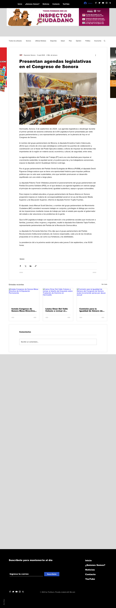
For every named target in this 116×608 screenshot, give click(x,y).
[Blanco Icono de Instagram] (106, 3)
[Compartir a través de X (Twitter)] (25, 266)
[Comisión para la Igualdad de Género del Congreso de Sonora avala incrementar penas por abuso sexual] (92, 296)
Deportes (53, 41)
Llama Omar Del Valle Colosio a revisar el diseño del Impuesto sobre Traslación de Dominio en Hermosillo (57, 310)
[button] (105, 41)
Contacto (90, 574)
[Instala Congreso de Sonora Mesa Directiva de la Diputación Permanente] (24, 296)
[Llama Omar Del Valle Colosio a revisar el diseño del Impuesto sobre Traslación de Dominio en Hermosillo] (58, 296)
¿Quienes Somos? (95, 565)
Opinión (78, 41)
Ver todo (104, 284)
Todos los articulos (15, 41)
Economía (97, 41)
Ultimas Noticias (40, 41)
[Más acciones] (95, 55)
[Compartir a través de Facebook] (20, 266)
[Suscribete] (51, 574)
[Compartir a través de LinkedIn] (31, 266)
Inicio (88, 560)
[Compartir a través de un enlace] (36, 266)
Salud (63, 41)
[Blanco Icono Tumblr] (110, 3)
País (70, 41)
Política (87, 41)
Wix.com (72, 592)
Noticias (90, 570)
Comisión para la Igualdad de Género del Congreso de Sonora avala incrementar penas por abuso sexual (91, 310)
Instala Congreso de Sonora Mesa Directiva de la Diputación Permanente (23, 310)
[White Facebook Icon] (10, 591)
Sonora (28, 41)
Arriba (4, 602)
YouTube (90, 579)
